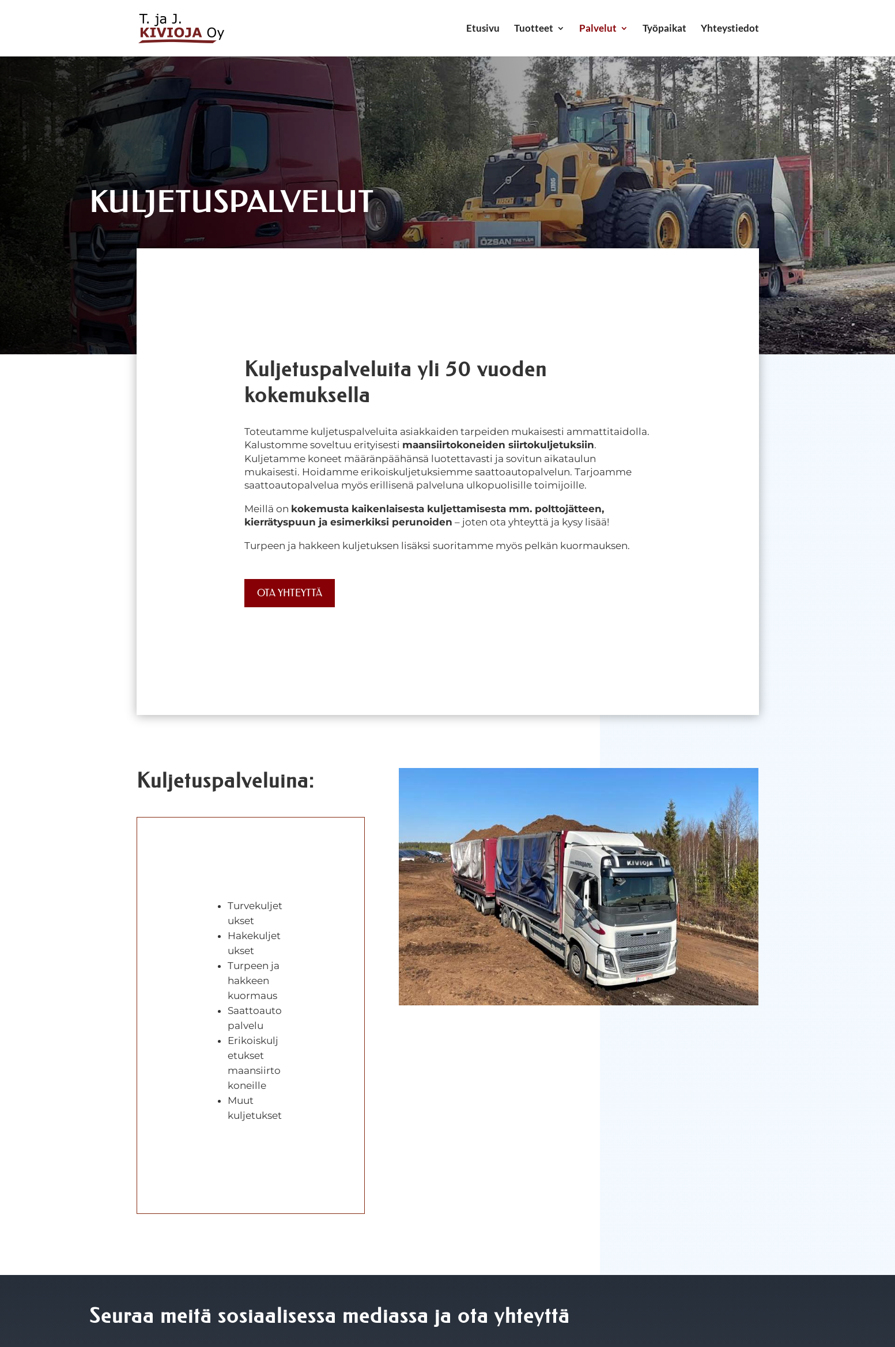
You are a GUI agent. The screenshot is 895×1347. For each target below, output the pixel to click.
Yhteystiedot (730, 29)
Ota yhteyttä (289, 593)
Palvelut (598, 29)
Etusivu (483, 29)
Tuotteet (533, 29)
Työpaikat (664, 29)
